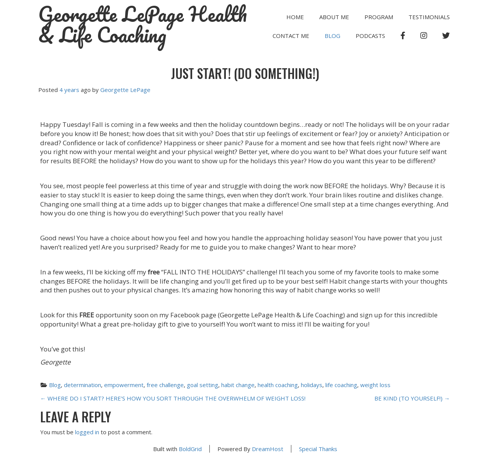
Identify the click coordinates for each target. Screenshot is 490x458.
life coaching (341, 385)
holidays (311, 385)
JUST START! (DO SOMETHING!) (245, 73)
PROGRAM (378, 17)
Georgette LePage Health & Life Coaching (142, 24)
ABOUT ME (334, 17)
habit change (238, 385)
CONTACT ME (291, 35)
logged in (87, 432)
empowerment (124, 385)
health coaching (278, 385)
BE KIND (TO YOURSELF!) (412, 398)
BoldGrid (190, 449)
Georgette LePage (125, 90)
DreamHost (267, 449)
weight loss (375, 385)
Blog (332, 35)
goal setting (202, 385)
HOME (295, 17)
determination (82, 385)
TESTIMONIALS (429, 17)
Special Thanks (318, 449)
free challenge (165, 385)
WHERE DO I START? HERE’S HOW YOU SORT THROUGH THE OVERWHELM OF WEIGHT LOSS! (172, 398)
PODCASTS (370, 35)
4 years (69, 90)
